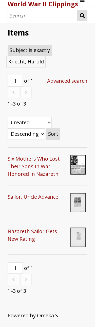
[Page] (15, 81)
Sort (53, 133)
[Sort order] (26, 134)
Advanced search (67, 80)
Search (82, 15)
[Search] (42, 15)
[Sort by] (30, 122)
